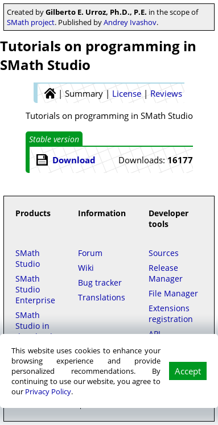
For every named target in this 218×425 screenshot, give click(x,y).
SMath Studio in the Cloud (33, 326)
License (126, 93)
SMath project (31, 22)
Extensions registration (171, 313)
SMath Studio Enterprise (35, 289)
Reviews (166, 93)
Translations (101, 297)
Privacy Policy (48, 391)
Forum (90, 252)
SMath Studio (27, 258)
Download (74, 160)
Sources (164, 252)
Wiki (86, 267)
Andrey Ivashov (130, 22)
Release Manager (166, 273)
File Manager (173, 293)
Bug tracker (100, 282)
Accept (188, 371)
